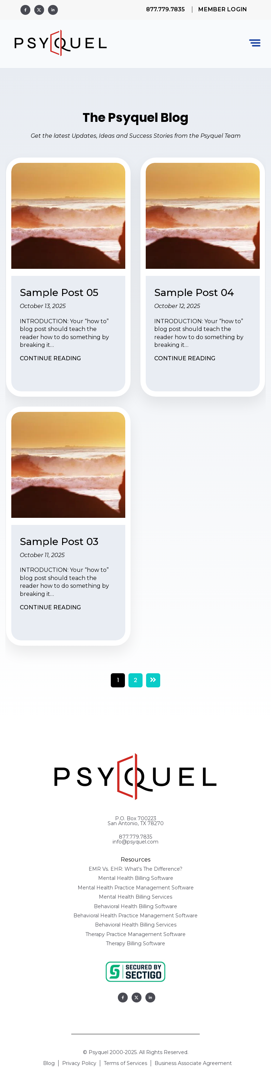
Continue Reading (50, 358)
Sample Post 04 (194, 292)
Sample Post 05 (59, 292)
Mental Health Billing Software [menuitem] (135, 878)
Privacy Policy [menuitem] (79, 1063)
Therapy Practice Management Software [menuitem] (135, 934)
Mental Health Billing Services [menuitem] (135, 897)
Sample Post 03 (59, 541)
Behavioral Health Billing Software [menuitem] (135, 906)
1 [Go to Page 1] (118, 680)
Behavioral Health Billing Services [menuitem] (135, 925)
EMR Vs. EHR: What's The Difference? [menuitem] (135, 869)
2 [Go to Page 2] (135, 680)
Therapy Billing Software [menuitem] (135, 944)
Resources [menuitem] (135, 859)
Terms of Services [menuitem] (125, 1063)
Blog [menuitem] (49, 1063)
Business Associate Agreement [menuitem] (193, 1063)
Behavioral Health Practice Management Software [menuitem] (135, 916)
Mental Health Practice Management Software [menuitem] (136, 888)
